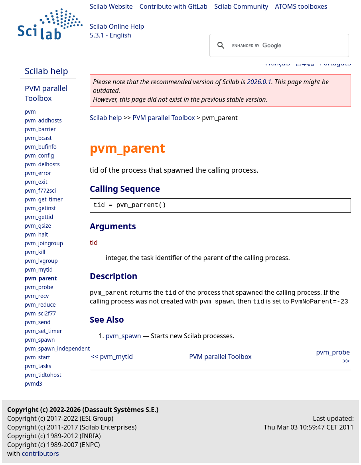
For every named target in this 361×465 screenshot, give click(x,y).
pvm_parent (41, 278)
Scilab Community (241, 6)
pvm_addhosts (43, 120)
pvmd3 (33, 383)
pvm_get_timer (44, 199)
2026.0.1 (259, 81)
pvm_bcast (38, 138)
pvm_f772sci (40, 190)
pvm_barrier (40, 129)
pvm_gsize (38, 225)
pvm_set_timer (43, 331)
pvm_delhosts (42, 164)
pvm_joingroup (44, 243)
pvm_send (38, 322)
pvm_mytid (39, 269)
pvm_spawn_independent (57, 348)
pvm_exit (36, 181)
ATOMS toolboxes (301, 6)
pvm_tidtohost (43, 374)
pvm (30, 111)
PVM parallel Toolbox (46, 93)
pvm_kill (35, 252)
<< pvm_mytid (112, 356)
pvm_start (37, 357)
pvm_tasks (38, 366)
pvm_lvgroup (41, 260)
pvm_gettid (39, 217)
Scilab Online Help (117, 26)
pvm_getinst (40, 208)
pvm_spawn (40, 339)
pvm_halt (36, 234)
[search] (278, 45)
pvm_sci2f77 (40, 313)
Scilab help (46, 71)
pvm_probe (39, 287)
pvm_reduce (40, 304)
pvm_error (38, 173)
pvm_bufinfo (41, 146)
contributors (40, 453)
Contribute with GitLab (173, 6)
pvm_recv (37, 295)
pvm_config (39, 155)
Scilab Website (111, 6)
